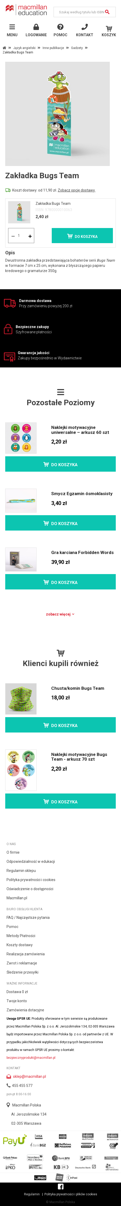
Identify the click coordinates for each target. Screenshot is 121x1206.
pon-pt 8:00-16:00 (19, 1094)
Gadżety (77, 48)
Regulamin (32, 1194)
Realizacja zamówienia (26, 954)
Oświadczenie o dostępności (30, 889)
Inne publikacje (53, 48)
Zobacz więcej (60, 614)
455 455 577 (22, 1086)
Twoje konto (17, 1001)
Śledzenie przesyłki (22, 972)
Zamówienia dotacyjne (25, 1010)
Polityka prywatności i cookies (31, 880)
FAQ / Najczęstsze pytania (28, 917)
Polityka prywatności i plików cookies (70, 1194)
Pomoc (12, 927)
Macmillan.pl (17, 898)
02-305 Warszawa (26, 1123)
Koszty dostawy (20, 945)
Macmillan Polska (26, 1105)
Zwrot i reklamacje (22, 963)
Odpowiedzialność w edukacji (31, 861)
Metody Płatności (21, 936)
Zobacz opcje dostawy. (76, 190)
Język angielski (24, 48)
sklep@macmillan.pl (29, 1076)
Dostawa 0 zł (17, 992)
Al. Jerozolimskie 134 (29, 1114)
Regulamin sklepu (21, 871)
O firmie (13, 852)
